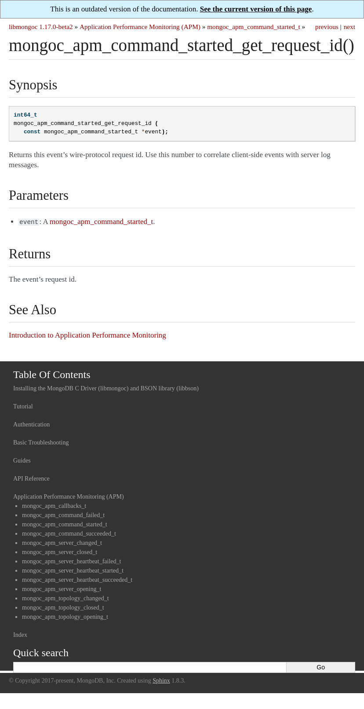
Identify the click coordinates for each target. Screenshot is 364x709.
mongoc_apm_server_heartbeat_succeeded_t (77, 579)
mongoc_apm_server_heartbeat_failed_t (71, 560)
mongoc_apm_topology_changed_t (65, 597)
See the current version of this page (256, 9)
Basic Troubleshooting (41, 441)
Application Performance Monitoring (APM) (140, 26)
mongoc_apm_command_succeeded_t (69, 532)
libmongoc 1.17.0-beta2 (41, 26)
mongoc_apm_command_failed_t (63, 514)
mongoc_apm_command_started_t (253, 26)
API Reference (31, 477)
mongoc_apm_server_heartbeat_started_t (73, 569)
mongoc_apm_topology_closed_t (63, 606)
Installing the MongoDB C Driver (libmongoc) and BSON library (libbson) (106, 387)
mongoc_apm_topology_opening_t (65, 616)
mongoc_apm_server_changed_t (62, 542)
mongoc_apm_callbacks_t (54, 505)
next (349, 26)
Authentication (31, 423)
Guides (22, 459)
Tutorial (23, 405)
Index (20, 634)
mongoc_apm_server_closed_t (59, 551)
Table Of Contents (52, 373)
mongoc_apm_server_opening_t (61, 588)
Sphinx (161, 679)
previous (327, 26)
